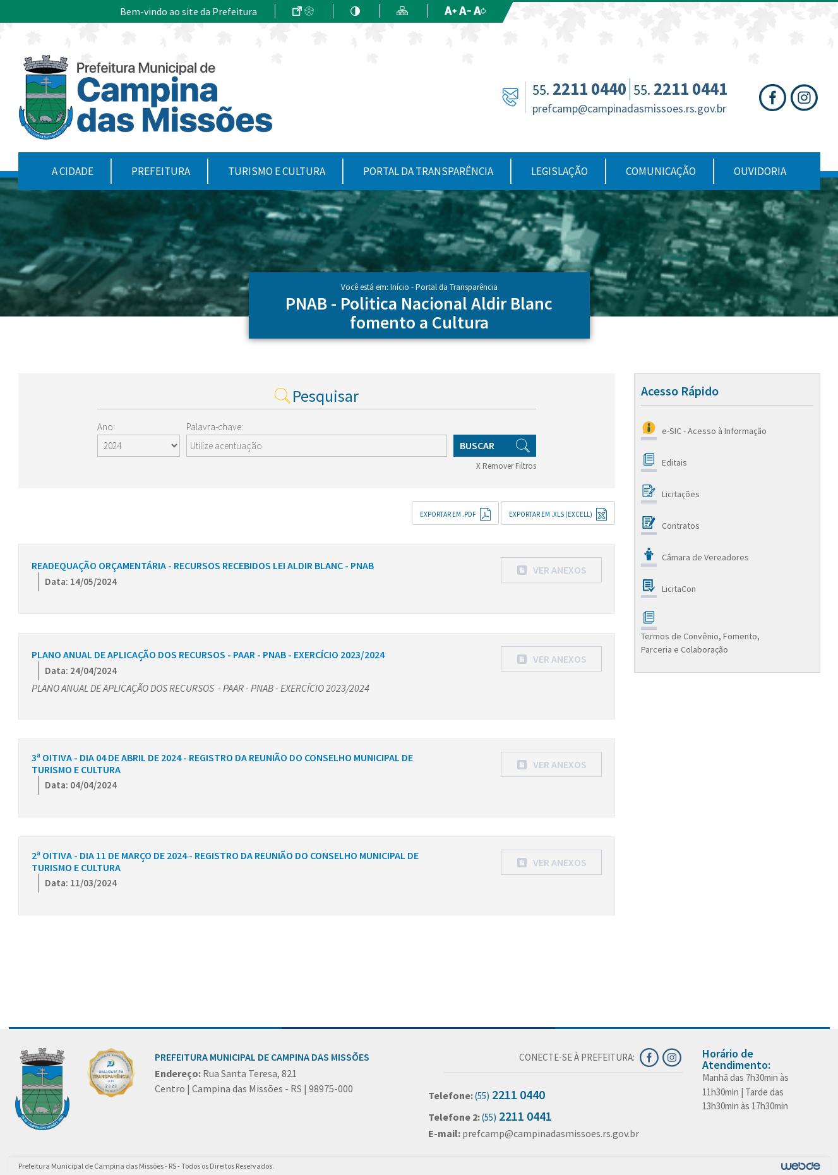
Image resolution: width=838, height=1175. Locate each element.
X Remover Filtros (506, 466)
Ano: (106, 427)
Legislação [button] (559, 171)
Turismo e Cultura (276, 171)
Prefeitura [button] (160, 171)
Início (399, 287)
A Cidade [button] (72, 171)
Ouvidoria (760, 171)
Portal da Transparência (428, 171)
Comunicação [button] (661, 171)
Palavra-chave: (214, 427)
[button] (551, 569)
